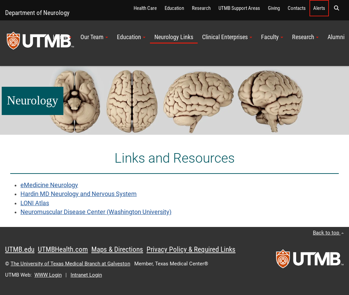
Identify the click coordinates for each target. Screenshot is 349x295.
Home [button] (62, 37)
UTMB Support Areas (239, 8)
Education (174, 8)
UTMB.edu (19, 249)
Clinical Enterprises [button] (227, 37)
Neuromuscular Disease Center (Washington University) (95, 212)
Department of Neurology (37, 13)
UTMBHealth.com (63, 249)
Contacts (297, 8)
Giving (274, 8)
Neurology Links (173, 37)
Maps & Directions (117, 249)
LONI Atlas (34, 203)
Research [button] (305, 37)
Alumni (336, 37)
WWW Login (48, 275)
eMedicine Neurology (49, 185)
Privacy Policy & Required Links (191, 249)
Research (201, 8)
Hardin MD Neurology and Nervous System (78, 194)
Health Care (145, 8)
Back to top (328, 233)
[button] (336, 8)
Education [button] (131, 37)
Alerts (319, 8)
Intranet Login (86, 275)
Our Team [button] (94, 37)
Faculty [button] (272, 37)
